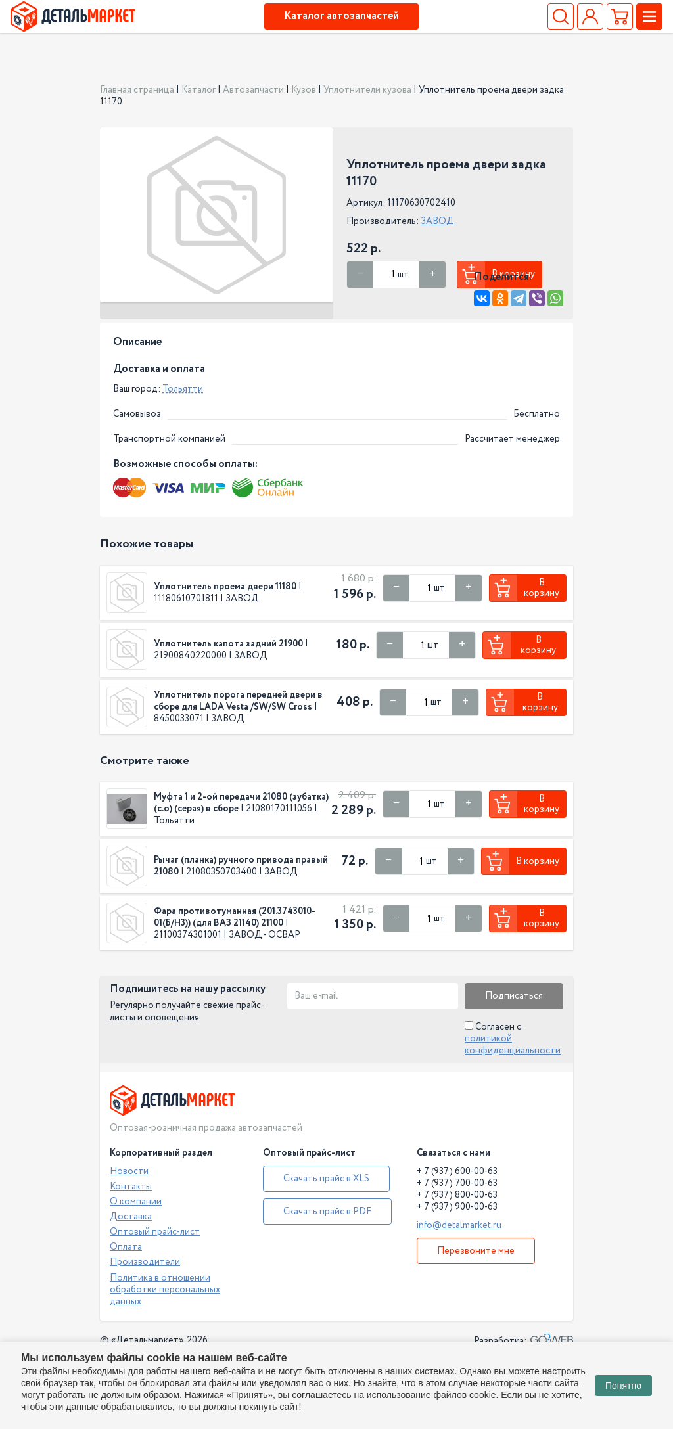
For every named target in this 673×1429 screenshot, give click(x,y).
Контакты (131, 1186)
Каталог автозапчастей (341, 16)
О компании (136, 1201)
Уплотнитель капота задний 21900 (228, 643)
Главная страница (137, 90)
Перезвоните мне (476, 1251)
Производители (145, 1262)
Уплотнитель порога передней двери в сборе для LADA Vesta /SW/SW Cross (238, 701)
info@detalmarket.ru (459, 1225)
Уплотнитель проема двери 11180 (225, 586)
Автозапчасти (253, 90)
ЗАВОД (437, 221)
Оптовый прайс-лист (155, 1231)
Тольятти (182, 389)
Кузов (303, 90)
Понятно (623, 1385)
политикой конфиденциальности (513, 1044)
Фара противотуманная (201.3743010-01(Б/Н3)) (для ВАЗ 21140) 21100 (234, 917)
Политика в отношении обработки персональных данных (165, 1289)
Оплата (126, 1247)
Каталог (198, 90)
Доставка (131, 1216)
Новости (129, 1171)
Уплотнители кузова (367, 90)
